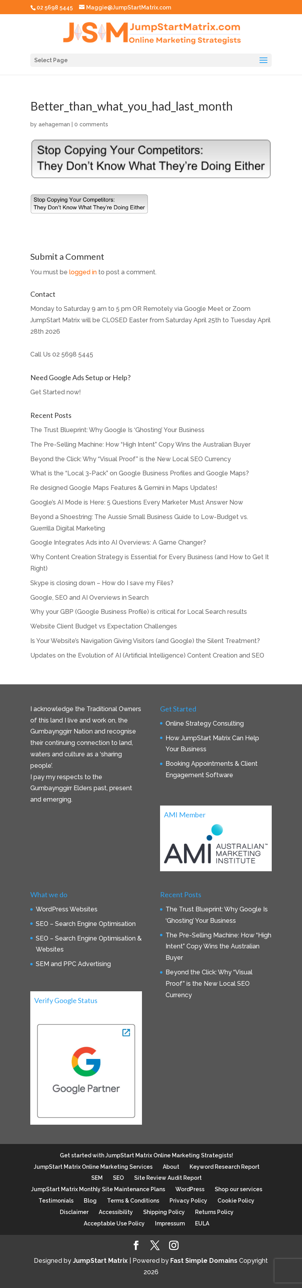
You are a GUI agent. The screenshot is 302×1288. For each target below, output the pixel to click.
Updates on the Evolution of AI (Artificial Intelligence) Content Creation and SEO (147, 655)
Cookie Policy (235, 1200)
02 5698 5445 (72, 354)
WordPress (189, 1189)
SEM (97, 1178)
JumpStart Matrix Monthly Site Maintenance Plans (98, 1189)
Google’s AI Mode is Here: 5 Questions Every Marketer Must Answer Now (136, 502)
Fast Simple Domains (204, 1260)
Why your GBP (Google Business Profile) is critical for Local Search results (138, 611)
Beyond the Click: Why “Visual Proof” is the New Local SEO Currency (130, 459)
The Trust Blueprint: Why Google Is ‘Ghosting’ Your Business (117, 430)
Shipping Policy (164, 1212)
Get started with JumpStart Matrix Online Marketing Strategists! (146, 1155)
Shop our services (238, 1189)
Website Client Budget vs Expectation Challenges (103, 626)
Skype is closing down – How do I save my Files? (101, 583)
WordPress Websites (67, 909)
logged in (83, 272)
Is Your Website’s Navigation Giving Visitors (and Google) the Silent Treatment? (145, 641)
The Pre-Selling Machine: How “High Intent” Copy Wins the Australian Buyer (140, 444)
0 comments (91, 124)
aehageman (54, 124)
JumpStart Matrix (100, 1260)
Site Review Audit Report (168, 1178)
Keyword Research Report (225, 1167)
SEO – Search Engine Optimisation (86, 924)
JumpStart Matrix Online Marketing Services (93, 1167)
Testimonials (56, 1200)
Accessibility (116, 1212)
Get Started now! (55, 392)
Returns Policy (214, 1212)
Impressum (170, 1223)
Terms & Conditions (133, 1200)
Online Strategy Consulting (205, 723)
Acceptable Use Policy (114, 1223)
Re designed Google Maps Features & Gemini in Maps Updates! (123, 488)
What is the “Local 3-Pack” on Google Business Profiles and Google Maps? (139, 473)
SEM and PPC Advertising (73, 964)
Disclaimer (74, 1212)
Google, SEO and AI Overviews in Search (89, 597)
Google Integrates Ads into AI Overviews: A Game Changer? (118, 542)
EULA (202, 1223)
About (171, 1167)
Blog (90, 1200)
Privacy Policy (188, 1200)
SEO (118, 1178)
